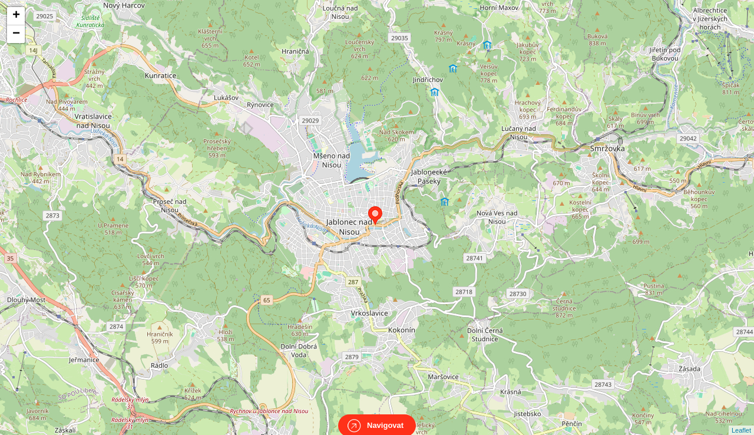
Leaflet (741, 419)
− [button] (16, 34)
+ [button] (16, 16)
